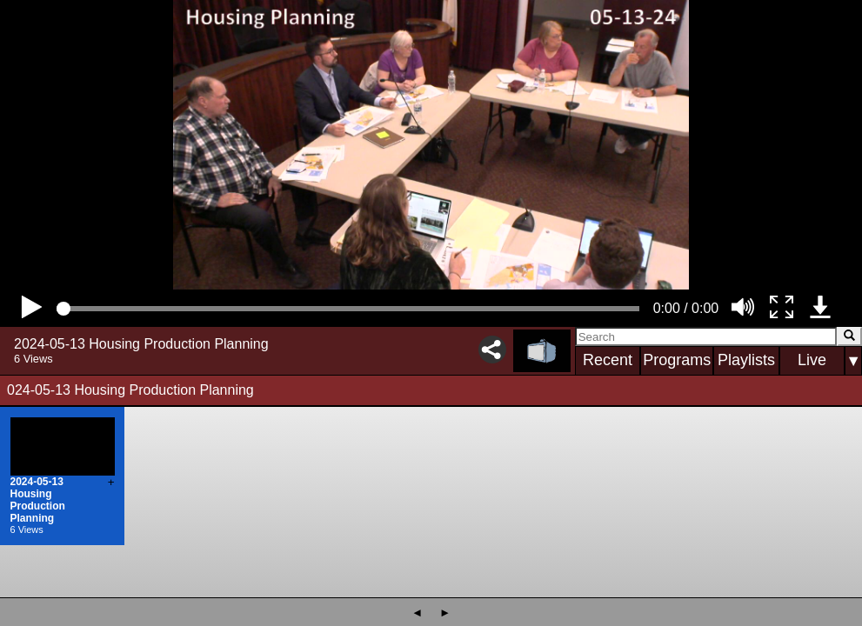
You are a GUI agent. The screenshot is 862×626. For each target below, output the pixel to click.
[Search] (706, 336)
